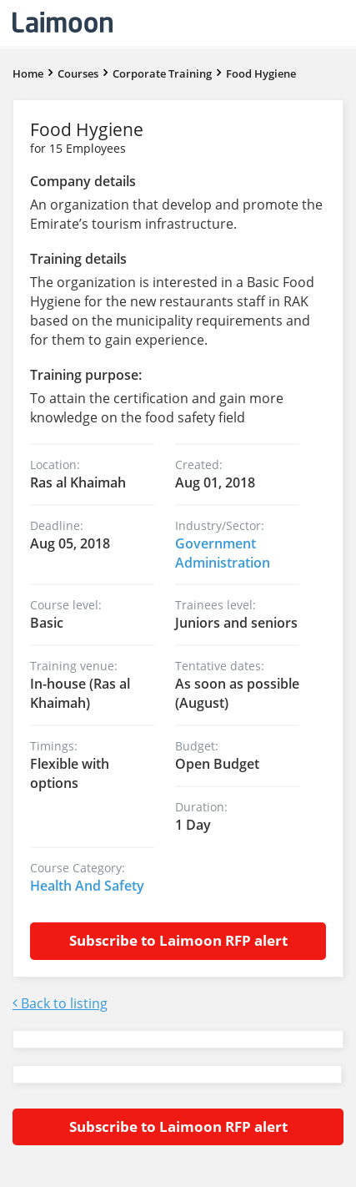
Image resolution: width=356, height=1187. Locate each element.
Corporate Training (162, 73)
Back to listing (60, 1003)
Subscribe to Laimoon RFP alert (178, 940)
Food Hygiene (261, 73)
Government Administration (222, 553)
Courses (78, 73)
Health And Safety (87, 885)
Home (28, 73)
